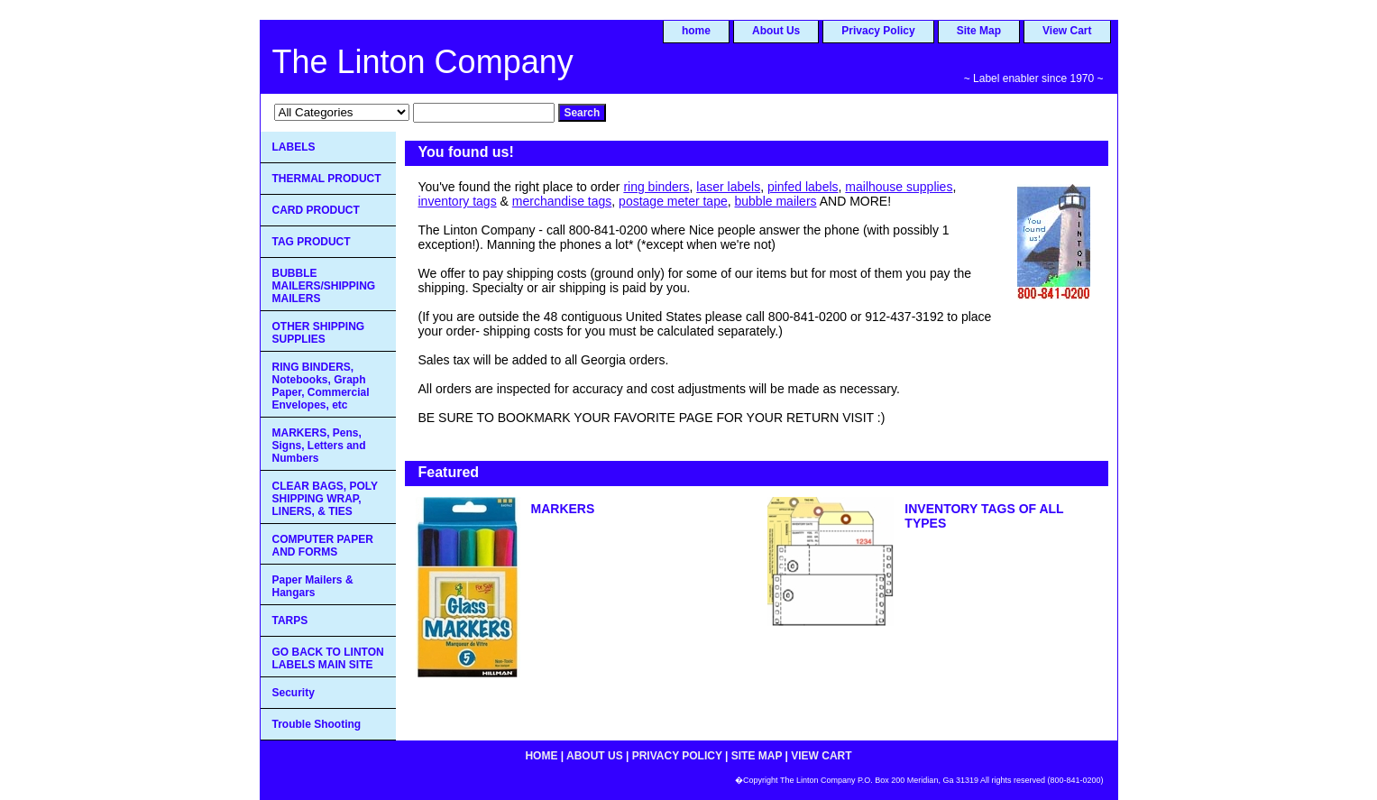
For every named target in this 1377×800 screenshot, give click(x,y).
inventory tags (457, 201)
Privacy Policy (877, 30)
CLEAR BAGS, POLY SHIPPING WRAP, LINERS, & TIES (325, 499)
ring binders (656, 186)
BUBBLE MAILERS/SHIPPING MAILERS (324, 286)
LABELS (294, 147)
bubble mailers (776, 201)
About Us (776, 30)
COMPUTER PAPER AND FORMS (322, 545)
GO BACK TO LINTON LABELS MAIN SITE (328, 658)
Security (293, 692)
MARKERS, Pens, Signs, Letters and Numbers (319, 445)
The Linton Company (423, 61)
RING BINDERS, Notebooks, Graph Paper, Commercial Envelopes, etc (321, 386)
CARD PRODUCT (316, 210)
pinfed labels (803, 186)
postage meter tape (673, 201)
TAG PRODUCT (311, 241)
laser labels (728, 186)
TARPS (290, 620)
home (696, 30)
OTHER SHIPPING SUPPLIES (318, 332)
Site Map (979, 30)
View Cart (1066, 30)
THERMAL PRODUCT (326, 178)
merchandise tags (562, 201)
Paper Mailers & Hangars (312, 586)
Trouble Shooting (317, 724)
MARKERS (563, 508)
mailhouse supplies (898, 186)
